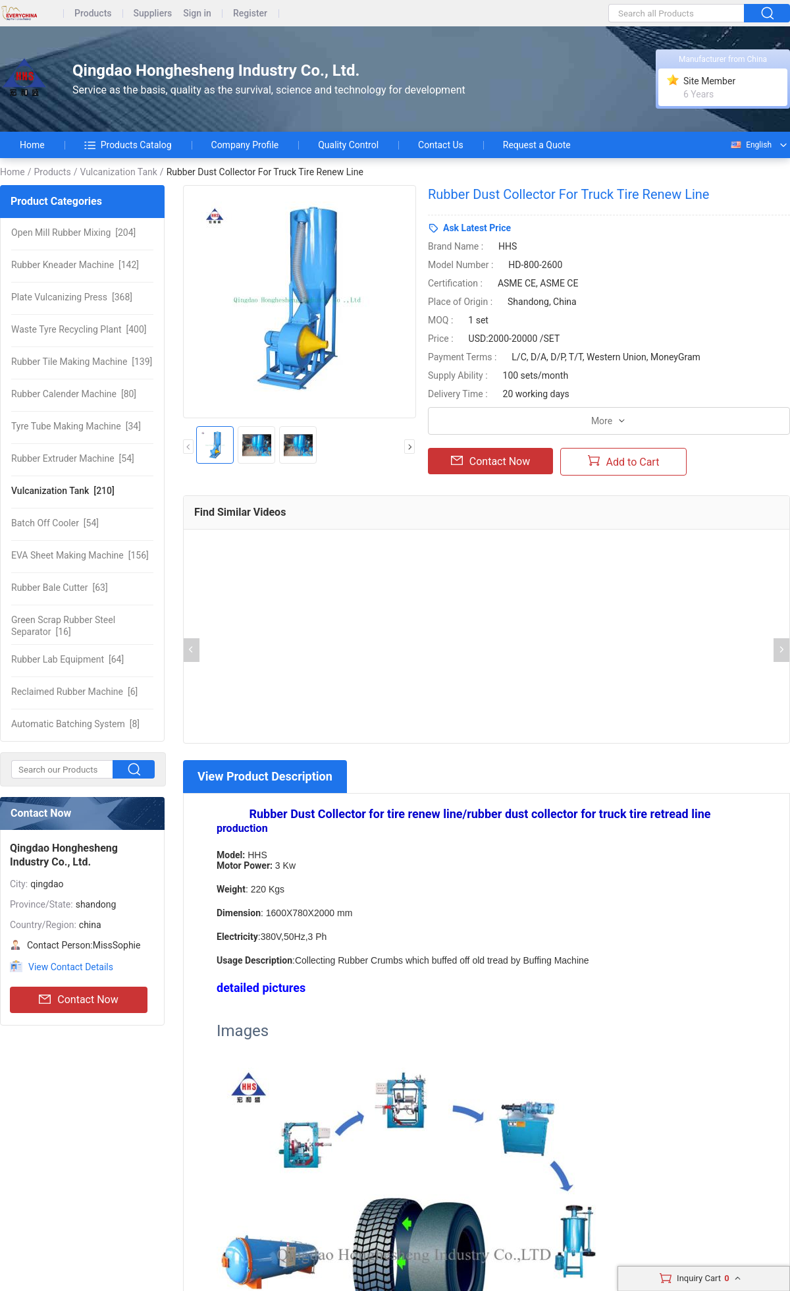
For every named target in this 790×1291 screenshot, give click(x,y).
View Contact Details (70, 967)
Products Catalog (128, 144)
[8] (75, 724)
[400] (79, 329)
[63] (59, 587)
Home (32, 145)
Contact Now (78, 999)
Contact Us (440, 145)
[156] (80, 555)
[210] (63, 490)
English (750, 145)
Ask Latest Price (477, 228)
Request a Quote (537, 145)
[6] (74, 691)
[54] (72, 458)
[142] (75, 265)
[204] (73, 232)
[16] (63, 626)
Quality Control (348, 145)
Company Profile (245, 145)
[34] (76, 426)
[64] (67, 659)
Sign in (197, 13)
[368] (71, 297)
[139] (81, 361)
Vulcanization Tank (118, 172)
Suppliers (153, 13)
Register (250, 13)
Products (93, 13)
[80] (73, 394)
